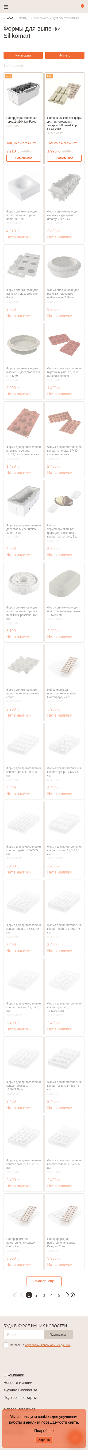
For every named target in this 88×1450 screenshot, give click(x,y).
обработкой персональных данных (47, 1345)
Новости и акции (18, 1383)
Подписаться (59, 1334)
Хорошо (44, 1440)
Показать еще (43, 1281)
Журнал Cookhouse (20, 1390)
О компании (14, 1375)
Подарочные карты (20, 1398)
